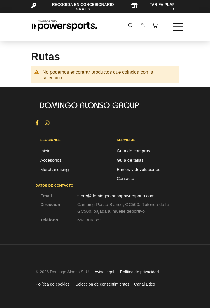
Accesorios (51, 160)
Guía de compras (133, 150)
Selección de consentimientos (103, 284)
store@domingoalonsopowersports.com (116, 195)
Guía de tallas (130, 160)
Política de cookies (53, 284)
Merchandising (54, 169)
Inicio (45, 150)
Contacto (125, 178)
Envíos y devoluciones (138, 169)
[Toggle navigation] (178, 27)
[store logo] (64, 26)
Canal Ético (144, 284)
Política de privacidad (139, 272)
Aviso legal (104, 272)
